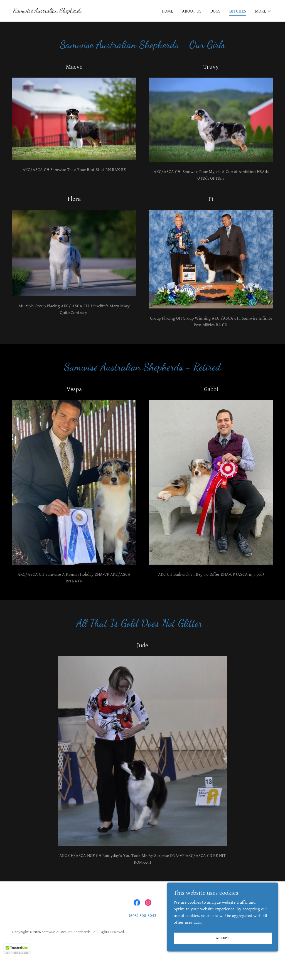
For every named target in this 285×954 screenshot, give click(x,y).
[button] (263, 11)
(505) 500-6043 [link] (142, 915)
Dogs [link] (215, 11)
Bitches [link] (237, 11)
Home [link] (167, 11)
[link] (47, 11)
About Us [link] (192, 11)
